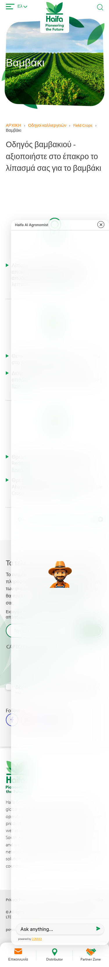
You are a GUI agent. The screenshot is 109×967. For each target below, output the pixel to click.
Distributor (54, 959)
